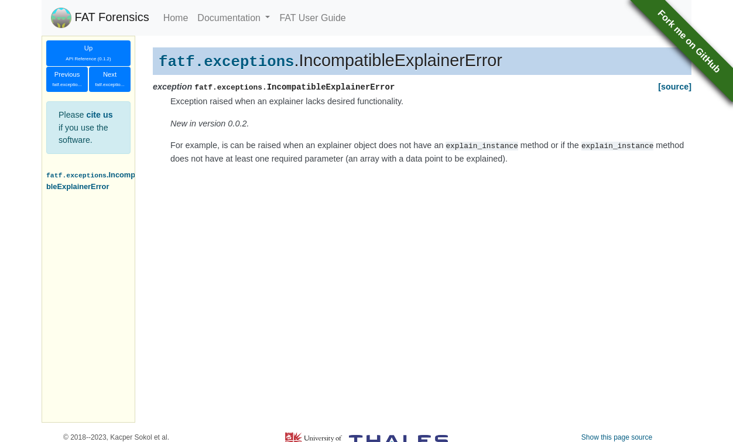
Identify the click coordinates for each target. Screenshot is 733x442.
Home (176, 18)
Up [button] (88, 52)
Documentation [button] (230, 18)
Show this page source (616, 437)
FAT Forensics (100, 18)
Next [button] (110, 79)
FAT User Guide (312, 18)
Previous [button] (67, 79)
